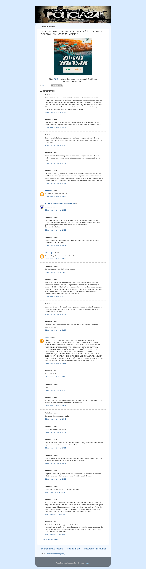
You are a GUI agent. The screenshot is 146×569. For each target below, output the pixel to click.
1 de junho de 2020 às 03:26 (55, 515)
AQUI (56, 79)
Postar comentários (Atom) (55, 554)
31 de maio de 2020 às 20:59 (55, 479)
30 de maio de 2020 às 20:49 (55, 272)
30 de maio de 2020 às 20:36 (55, 259)
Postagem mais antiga (95, 548)
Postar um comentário (50, 539)
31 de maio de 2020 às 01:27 (55, 330)
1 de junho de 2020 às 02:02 (55, 492)
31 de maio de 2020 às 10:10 (55, 377)
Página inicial (73, 548)
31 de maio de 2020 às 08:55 (55, 364)
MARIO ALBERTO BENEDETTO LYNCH (60, 204)
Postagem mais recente (51, 548)
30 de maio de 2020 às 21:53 (55, 314)
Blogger (87, 563)
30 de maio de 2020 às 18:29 (55, 210)
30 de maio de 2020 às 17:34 (55, 128)
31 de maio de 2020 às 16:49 (55, 419)
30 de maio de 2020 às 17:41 (55, 183)
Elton (47, 337)
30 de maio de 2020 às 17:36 (55, 145)
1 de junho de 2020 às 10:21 (55, 535)
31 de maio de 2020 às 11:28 (55, 390)
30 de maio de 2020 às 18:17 (55, 197)
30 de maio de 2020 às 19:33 (55, 230)
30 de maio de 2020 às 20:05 (55, 246)
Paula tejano (50, 253)
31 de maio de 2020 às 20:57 (55, 463)
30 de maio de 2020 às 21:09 (55, 297)
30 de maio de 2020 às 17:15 (55, 112)
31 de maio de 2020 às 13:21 (55, 406)
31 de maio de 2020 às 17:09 (55, 432)
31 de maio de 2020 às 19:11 (55, 448)
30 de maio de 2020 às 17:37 (55, 163)
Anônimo (48, 190)
